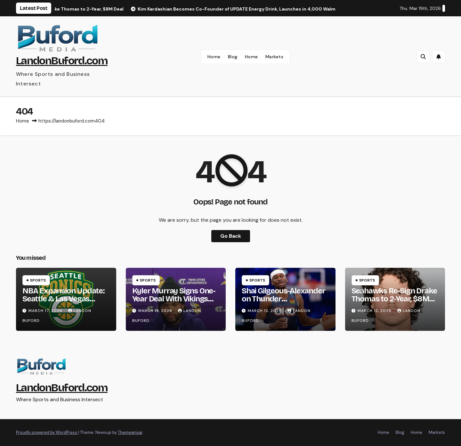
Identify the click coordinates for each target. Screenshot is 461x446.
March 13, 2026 (156, 310)
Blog (233, 57)
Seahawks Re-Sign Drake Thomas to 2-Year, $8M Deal (394, 298)
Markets (274, 57)
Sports (38, 280)
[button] (423, 56)
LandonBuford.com (62, 60)
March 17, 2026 (46, 310)
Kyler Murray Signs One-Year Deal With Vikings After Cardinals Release (173, 298)
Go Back (230, 236)
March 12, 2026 (265, 310)
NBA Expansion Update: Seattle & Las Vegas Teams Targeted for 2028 (65, 298)
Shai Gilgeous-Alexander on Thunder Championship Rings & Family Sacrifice (283, 302)
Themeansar (130, 432)
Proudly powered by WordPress (47, 432)
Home (214, 57)
